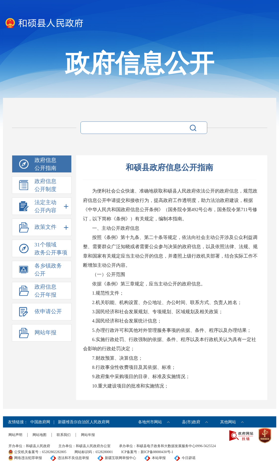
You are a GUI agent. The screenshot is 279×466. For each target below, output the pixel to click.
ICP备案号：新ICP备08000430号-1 (147, 452)
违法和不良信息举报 (73, 458)
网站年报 (88, 435)
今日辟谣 (189, 458)
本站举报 (159, 458)
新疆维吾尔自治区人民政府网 (84, 422)
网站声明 (15, 435)
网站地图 (39, 435)
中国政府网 (40, 422)
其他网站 (228, 422)
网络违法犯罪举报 (28, 458)
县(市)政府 (191, 422)
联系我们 (64, 435)
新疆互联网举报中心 (120, 458)
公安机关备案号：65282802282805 (40, 452)
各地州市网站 (150, 422)
